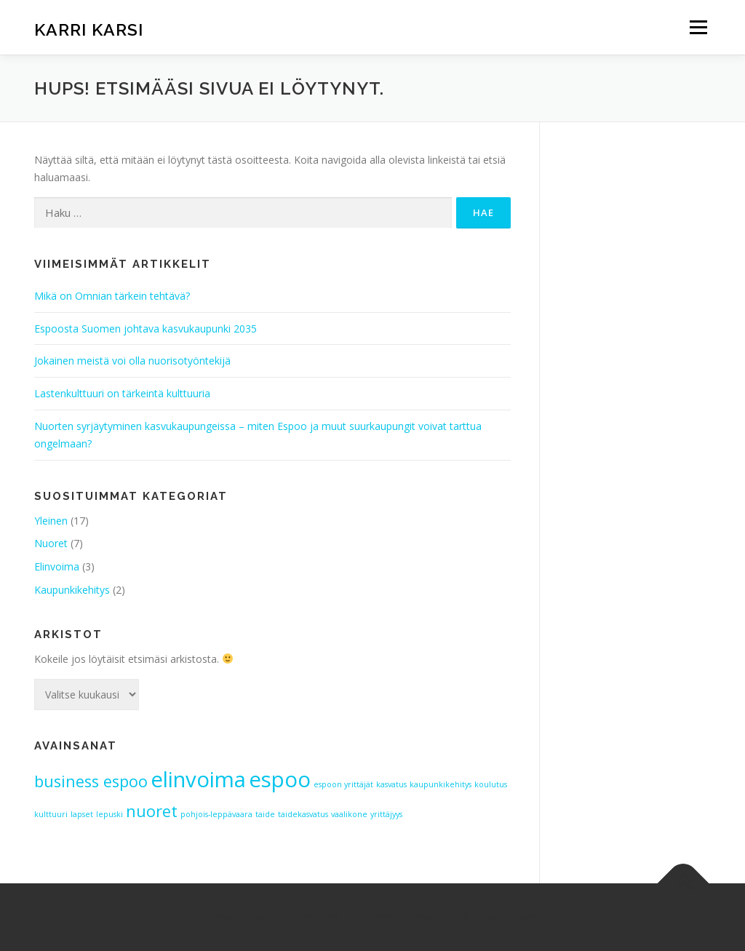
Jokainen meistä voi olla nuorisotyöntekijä (132, 360)
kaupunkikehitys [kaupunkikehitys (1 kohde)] (440, 784)
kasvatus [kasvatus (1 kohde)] (391, 784)
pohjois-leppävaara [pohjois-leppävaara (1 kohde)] (216, 814)
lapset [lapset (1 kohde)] (82, 814)
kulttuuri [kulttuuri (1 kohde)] (51, 814)
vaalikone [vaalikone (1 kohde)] (349, 814)
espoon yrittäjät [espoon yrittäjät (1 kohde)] (343, 784)
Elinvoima (56, 566)
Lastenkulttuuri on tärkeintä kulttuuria (122, 393)
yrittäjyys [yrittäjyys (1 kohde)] (386, 814)
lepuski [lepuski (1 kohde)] (109, 814)
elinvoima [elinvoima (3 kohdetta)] (198, 779)
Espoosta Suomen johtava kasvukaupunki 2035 (145, 328)
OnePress (375, 917)
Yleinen (51, 521)
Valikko (698, 27)
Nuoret (51, 543)
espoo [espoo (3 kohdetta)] (280, 779)
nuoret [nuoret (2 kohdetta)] (152, 810)
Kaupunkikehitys (72, 590)
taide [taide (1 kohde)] (265, 814)
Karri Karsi (88, 29)
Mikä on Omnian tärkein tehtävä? (112, 296)
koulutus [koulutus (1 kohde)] (490, 784)
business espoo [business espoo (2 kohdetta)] (91, 781)
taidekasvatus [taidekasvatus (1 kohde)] (303, 814)
